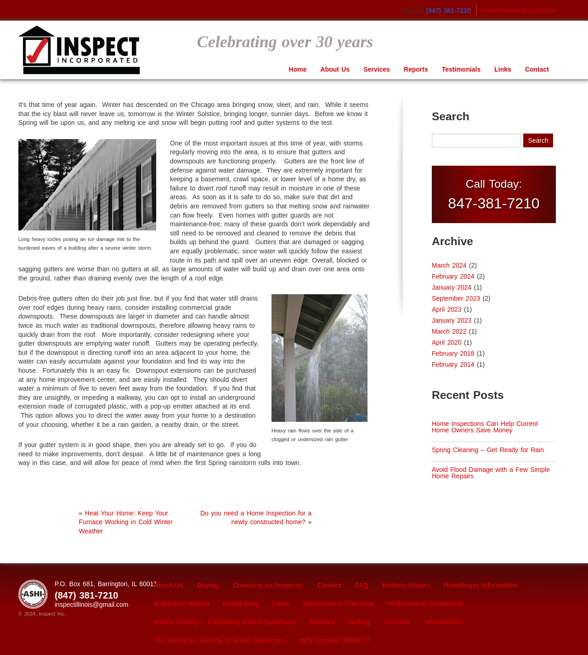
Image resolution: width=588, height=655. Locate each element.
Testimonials (461, 69)
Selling (359, 622)
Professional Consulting (425, 603)
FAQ (361, 585)
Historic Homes (406, 585)
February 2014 (453, 364)
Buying (208, 585)
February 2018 (453, 353)
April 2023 (447, 309)
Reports (416, 69)
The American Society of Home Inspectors (220, 640)
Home (298, 69)
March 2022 (449, 331)
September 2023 (456, 298)
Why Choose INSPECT (335, 640)
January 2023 (451, 320)
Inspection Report (181, 603)
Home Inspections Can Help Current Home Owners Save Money (485, 427)
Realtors (322, 622)
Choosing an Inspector (268, 585)
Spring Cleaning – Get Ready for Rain (488, 449)
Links (502, 69)
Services (376, 69)
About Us (335, 69)
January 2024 (451, 287)
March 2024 (449, 265)
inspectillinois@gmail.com (519, 10)
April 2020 (447, 342)
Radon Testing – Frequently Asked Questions (225, 622)
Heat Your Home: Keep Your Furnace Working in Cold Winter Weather (126, 522)
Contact (537, 69)
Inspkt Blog (241, 603)
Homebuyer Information (480, 585)
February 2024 (453, 276)
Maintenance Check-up (338, 603)
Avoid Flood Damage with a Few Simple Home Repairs (491, 473)
